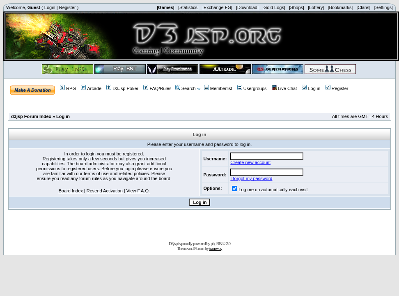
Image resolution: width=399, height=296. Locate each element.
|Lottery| (316, 7)
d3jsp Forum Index (31, 116)
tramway (215, 248)
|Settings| (383, 7)
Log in (311, 88)
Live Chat (284, 88)
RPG (68, 88)
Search (185, 88)
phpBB (216, 243)
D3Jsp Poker (122, 88)
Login (49, 7)
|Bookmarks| (340, 7)
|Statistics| (188, 7)
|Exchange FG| (217, 7)
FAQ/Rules (157, 88)
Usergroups (252, 88)
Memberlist (218, 88)
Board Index (70, 190)
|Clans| (363, 7)
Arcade (91, 88)
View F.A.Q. (138, 190)
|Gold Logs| (273, 7)
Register (67, 7)
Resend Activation (105, 190)
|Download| (247, 7)
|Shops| (296, 7)
